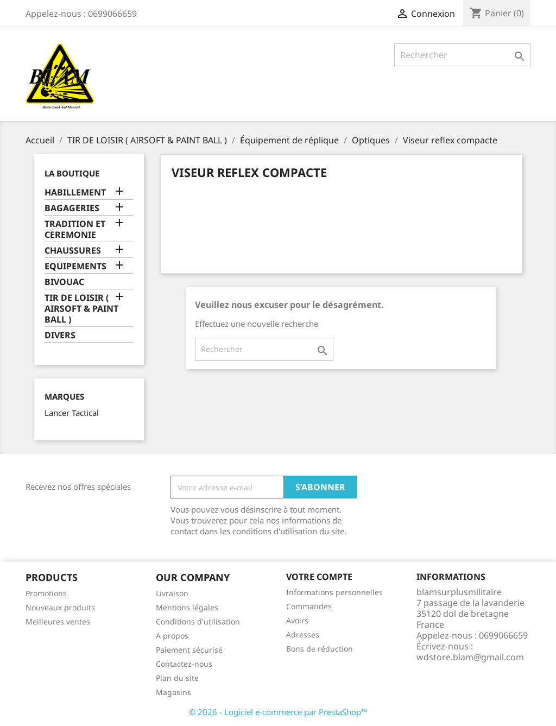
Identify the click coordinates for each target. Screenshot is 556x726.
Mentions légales (187, 607)
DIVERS (60, 335)
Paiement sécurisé (189, 650)
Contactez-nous (184, 664)
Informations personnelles (334, 592)
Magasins (173, 692)
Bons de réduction (319, 648)
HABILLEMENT (75, 192)
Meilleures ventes (58, 621)
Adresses (302, 634)
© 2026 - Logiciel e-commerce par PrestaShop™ (278, 711)
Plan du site (177, 678)
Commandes (309, 606)
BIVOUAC (64, 282)
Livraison (172, 593)
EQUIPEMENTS (75, 266)
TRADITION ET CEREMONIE (75, 229)
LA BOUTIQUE (72, 173)
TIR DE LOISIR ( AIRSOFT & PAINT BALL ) (81, 308)
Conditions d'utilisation (198, 621)
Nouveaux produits (60, 607)
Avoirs (297, 620)
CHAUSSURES (73, 250)
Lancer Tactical (72, 412)
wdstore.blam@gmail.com (470, 657)
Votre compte (319, 577)
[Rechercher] (462, 54)
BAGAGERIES (72, 208)
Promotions (46, 593)
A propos (172, 635)
